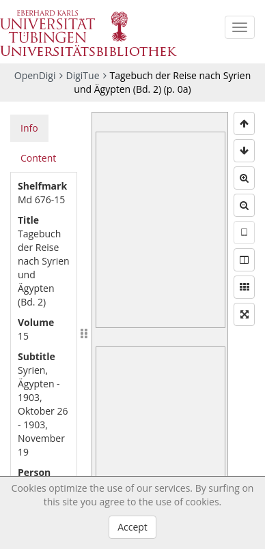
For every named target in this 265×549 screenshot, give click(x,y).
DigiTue (83, 75)
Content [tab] (38, 157)
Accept (132, 526)
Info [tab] (29, 127)
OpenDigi (35, 75)
